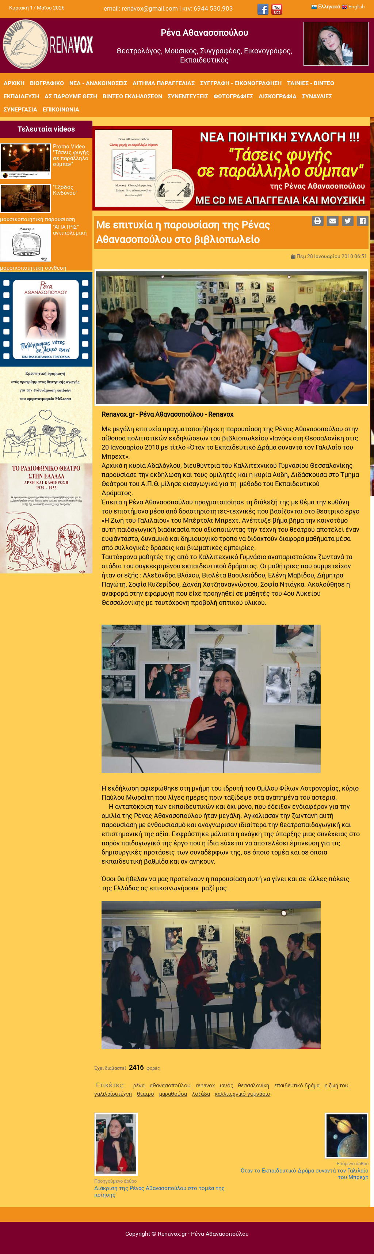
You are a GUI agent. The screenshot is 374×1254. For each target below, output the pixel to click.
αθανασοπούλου (170, 1085)
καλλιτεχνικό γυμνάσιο (242, 1093)
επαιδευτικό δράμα (297, 1085)
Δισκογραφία (278, 96)
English (353, 7)
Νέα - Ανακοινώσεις (98, 83)
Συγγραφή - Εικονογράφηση (241, 83)
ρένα (139, 1085)
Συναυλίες (317, 96)
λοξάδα (201, 1093)
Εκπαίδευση (21, 96)
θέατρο (145, 1093)
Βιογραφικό (47, 83)
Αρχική (14, 83)
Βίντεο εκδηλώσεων (132, 96)
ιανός (226, 1085)
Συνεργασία (20, 109)
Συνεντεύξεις (188, 96)
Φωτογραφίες (233, 96)
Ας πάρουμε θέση (71, 96)
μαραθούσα (173, 1093)
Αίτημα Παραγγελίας (164, 83)
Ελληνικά (325, 7)
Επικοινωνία (61, 109)
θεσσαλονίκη (253, 1085)
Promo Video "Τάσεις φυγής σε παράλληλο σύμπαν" (71, 155)
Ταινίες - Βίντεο (310, 83)
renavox (205, 1085)
